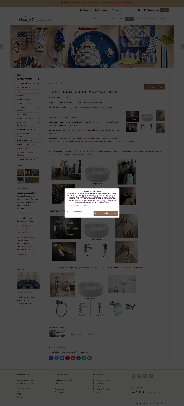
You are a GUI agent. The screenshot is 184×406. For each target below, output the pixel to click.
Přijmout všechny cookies (105, 213)
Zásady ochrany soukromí (76, 205)
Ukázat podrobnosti (74, 211)
